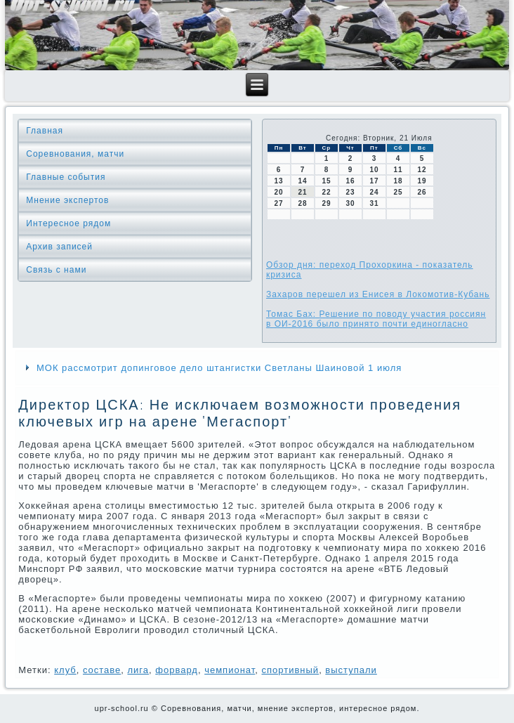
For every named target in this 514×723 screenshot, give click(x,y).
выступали (350, 670)
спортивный (290, 670)
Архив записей (59, 247)
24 (373, 192)
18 (397, 181)
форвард (176, 670)
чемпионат (229, 670)
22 (326, 192)
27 (278, 203)
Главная (44, 131)
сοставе (102, 670)
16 (350, 181)
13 (278, 181)
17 (373, 181)
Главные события (65, 177)
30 (350, 203)
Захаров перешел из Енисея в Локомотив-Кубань (377, 294)
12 (421, 170)
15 (326, 181)
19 (421, 181)
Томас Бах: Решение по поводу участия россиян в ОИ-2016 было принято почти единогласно (376, 319)
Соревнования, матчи (75, 154)
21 (302, 192)
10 (373, 170)
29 (326, 203)
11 (397, 170)
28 (302, 203)
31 (373, 203)
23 (350, 192)
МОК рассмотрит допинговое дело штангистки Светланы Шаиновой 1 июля (219, 368)
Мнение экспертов (67, 200)
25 (397, 192)
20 (278, 192)
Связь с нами (56, 270)
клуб (65, 670)
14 (302, 181)
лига (138, 670)
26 (421, 192)
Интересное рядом (68, 223)
